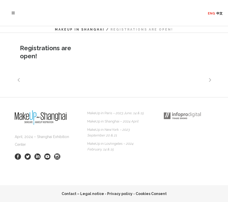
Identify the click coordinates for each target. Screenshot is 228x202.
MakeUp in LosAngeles (110, 146)
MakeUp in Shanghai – (112, 121)
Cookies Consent (151, 194)
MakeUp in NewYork (108, 132)
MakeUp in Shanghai (80, 29)
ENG (211, 13)
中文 (219, 13)
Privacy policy (120, 194)
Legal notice (92, 194)
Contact (69, 194)
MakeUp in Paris (115, 113)
